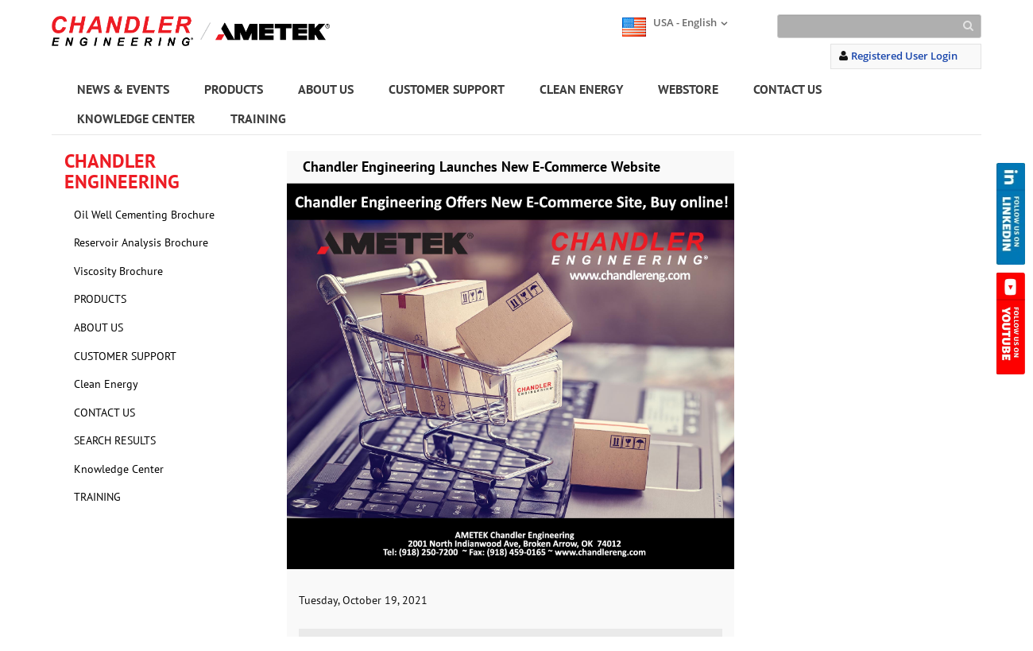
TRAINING (258, 118)
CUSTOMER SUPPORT (447, 89)
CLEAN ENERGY (581, 89)
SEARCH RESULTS (115, 440)
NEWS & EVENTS (123, 89)
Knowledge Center (119, 469)
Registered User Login (904, 55)
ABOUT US (326, 89)
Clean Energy (106, 384)
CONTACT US (787, 89)
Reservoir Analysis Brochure (141, 242)
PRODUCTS (233, 89)
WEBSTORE (688, 89)
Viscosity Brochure (118, 271)
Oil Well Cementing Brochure (144, 214)
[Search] (879, 26)
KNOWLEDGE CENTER (136, 118)
